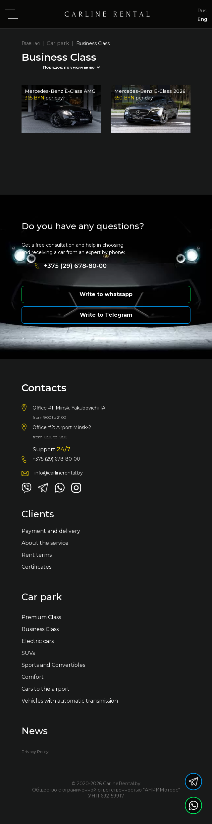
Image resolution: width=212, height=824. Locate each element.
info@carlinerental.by (58, 473)
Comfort (33, 677)
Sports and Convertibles (53, 665)
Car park (58, 43)
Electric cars (38, 641)
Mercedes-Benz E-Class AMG (60, 91)
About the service (45, 543)
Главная (31, 43)
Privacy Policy (35, 751)
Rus (201, 11)
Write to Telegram (106, 315)
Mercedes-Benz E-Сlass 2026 (150, 91)
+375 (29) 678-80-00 (75, 266)
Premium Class (41, 617)
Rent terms (37, 555)
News (35, 731)
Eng (202, 19)
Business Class (40, 629)
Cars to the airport (46, 689)
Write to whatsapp (106, 294)
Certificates (36, 567)
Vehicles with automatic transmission (70, 701)
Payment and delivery (51, 531)
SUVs (28, 653)
